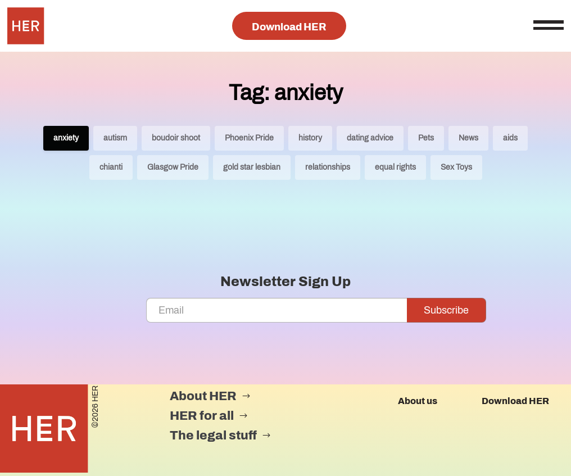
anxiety (66, 138)
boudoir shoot (176, 138)
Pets (426, 138)
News (468, 138)
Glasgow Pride (172, 167)
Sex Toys (456, 167)
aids (510, 138)
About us (417, 401)
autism (115, 138)
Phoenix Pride (249, 138)
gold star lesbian (251, 167)
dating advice (370, 138)
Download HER (289, 27)
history (310, 138)
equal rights (395, 167)
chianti (111, 167)
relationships (327, 167)
